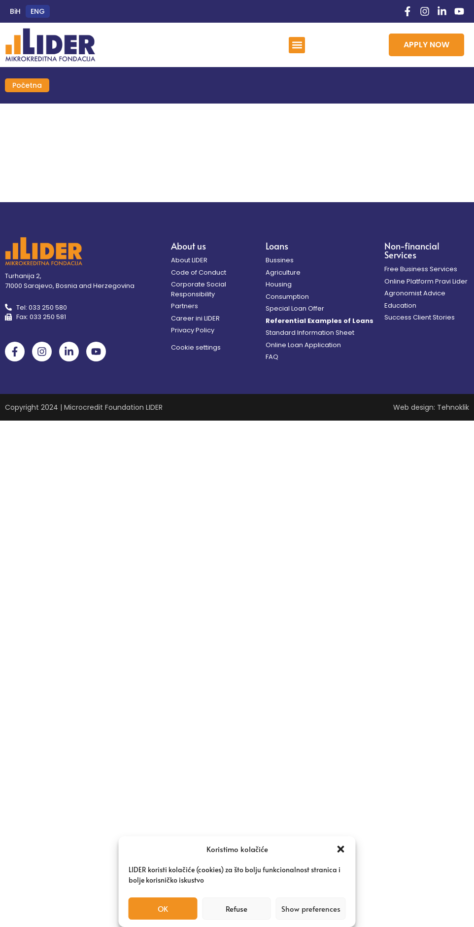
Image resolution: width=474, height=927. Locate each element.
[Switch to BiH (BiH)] (15, 11)
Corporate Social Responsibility (198, 289)
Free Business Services (420, 269)
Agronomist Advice (414, 293)
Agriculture (283, 272)
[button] (341, 849)
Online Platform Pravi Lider (426, 281)
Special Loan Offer (295, 308)
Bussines (280, 260)
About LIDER (189, 260)
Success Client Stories (419, 317)
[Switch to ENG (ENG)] (38, 11)
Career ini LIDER (195, 318)
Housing (279, 284)
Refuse (236, 908)
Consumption (287, 296)
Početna (27, 85)
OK (163, 908)
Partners (184, 306)
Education (400, 305)
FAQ (272, 356)
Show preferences (310, 908)
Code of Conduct (198, 272)
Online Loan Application (303, 345)
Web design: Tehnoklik (431, 407)
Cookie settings (196, 347)
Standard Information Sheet (310, 332)
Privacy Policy (192, 330)
